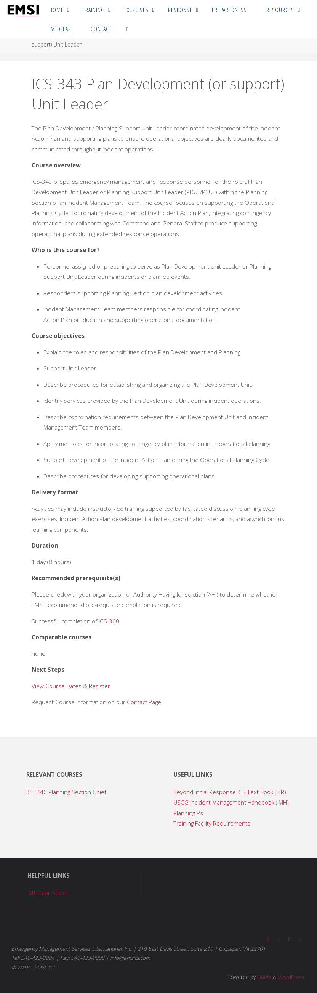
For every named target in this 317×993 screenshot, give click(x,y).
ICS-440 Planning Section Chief (66, 792)
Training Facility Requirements (211, 823)
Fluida (263, 976)
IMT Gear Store (47, 892)
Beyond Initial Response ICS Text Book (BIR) (229, 792)
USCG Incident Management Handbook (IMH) (231, 802)
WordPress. (292, 976)
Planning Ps (188, 813)
